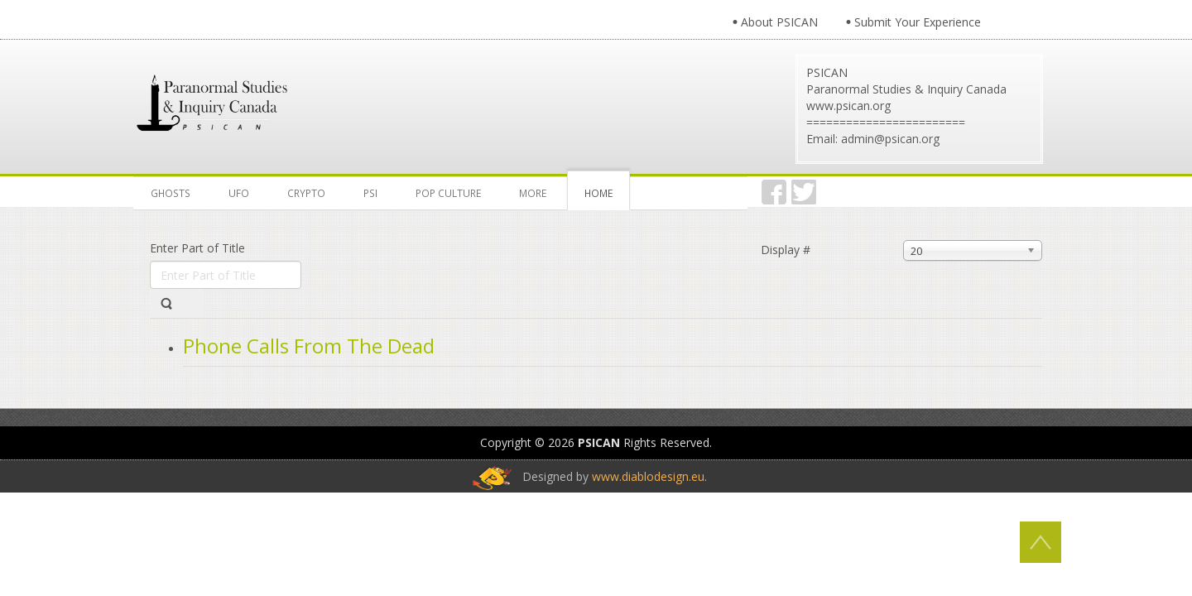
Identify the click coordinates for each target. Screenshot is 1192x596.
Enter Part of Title (199, 248)
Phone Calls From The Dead (309, 345)
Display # (785, 249)
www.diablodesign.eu (648, 476)
